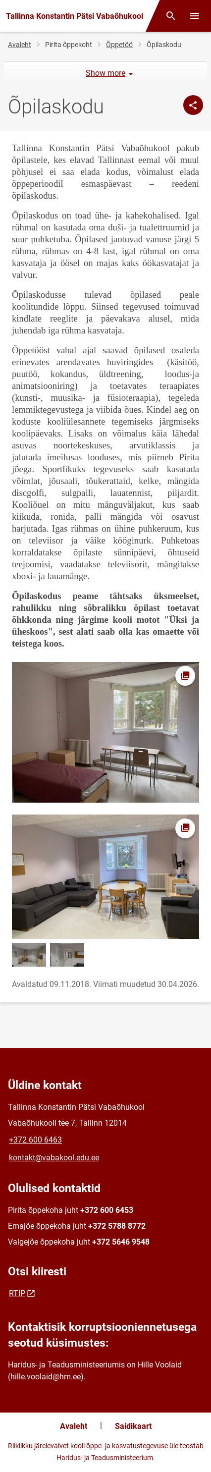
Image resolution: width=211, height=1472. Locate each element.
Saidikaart (133, 1426)
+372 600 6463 (35, 1140)
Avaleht (19, 45)
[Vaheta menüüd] (195, 16)
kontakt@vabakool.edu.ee (54, 1157)
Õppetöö (119, 45)
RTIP (17, 1293)
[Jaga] (193, 105)
